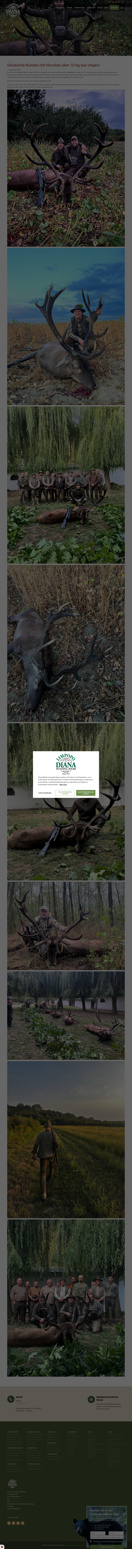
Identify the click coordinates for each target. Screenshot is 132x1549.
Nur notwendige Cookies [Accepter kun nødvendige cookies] (65, 793)
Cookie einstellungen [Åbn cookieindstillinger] (45, 793)
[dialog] (66, 774)
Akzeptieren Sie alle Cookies (86, 793)
